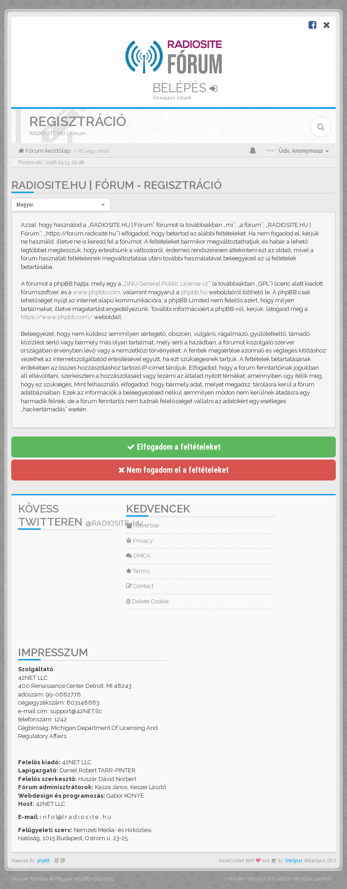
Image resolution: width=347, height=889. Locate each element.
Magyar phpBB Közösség (84, 879)
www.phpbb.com (96, 292)
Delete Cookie (147, 601)
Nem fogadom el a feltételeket (173, 470)
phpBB (43, 861)
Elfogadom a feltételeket (173, 447)
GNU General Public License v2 (166, 283)
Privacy (139, 540)
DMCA (138, 555)
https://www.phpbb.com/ (57, 317)
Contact (140, 586)
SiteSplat (293, 861)
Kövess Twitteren (80, 515)
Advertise (142, 525)
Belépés (185, 87)
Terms (138, 571)
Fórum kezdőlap (47, 150)
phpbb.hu (194, 292)
